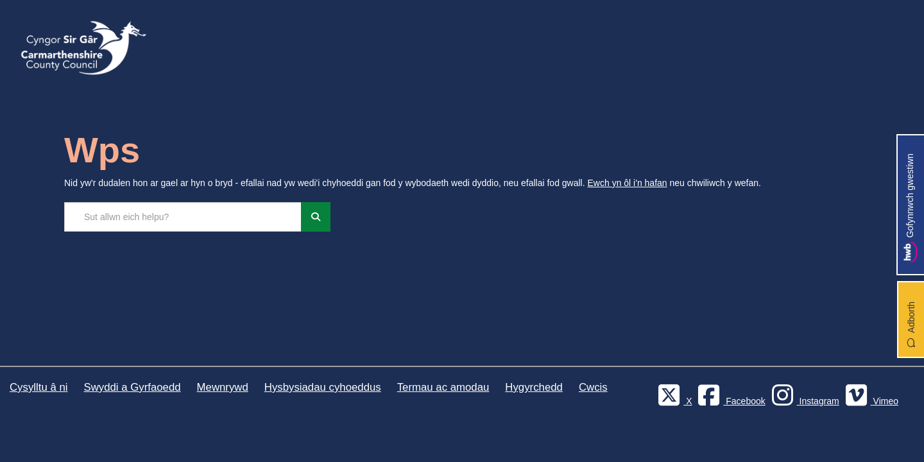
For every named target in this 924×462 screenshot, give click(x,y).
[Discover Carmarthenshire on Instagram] (803, 401)
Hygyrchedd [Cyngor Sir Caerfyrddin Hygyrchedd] (534, 387)
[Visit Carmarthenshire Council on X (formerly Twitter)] (673, 401)
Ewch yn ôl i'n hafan (627, 183)
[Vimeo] (870, 401)
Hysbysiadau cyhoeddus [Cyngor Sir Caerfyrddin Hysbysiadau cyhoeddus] (322, 387)
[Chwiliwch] (315, 217)
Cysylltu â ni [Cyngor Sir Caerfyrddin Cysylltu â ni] (38, 387)
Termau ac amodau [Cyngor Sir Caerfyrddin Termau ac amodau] (443, 387)
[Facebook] (729, 401)
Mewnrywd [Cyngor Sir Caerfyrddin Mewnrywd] (222, 387)
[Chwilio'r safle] (183, 217)
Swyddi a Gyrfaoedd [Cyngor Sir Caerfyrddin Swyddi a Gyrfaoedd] (131, 387)
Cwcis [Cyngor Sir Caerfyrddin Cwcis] (593, 387)
